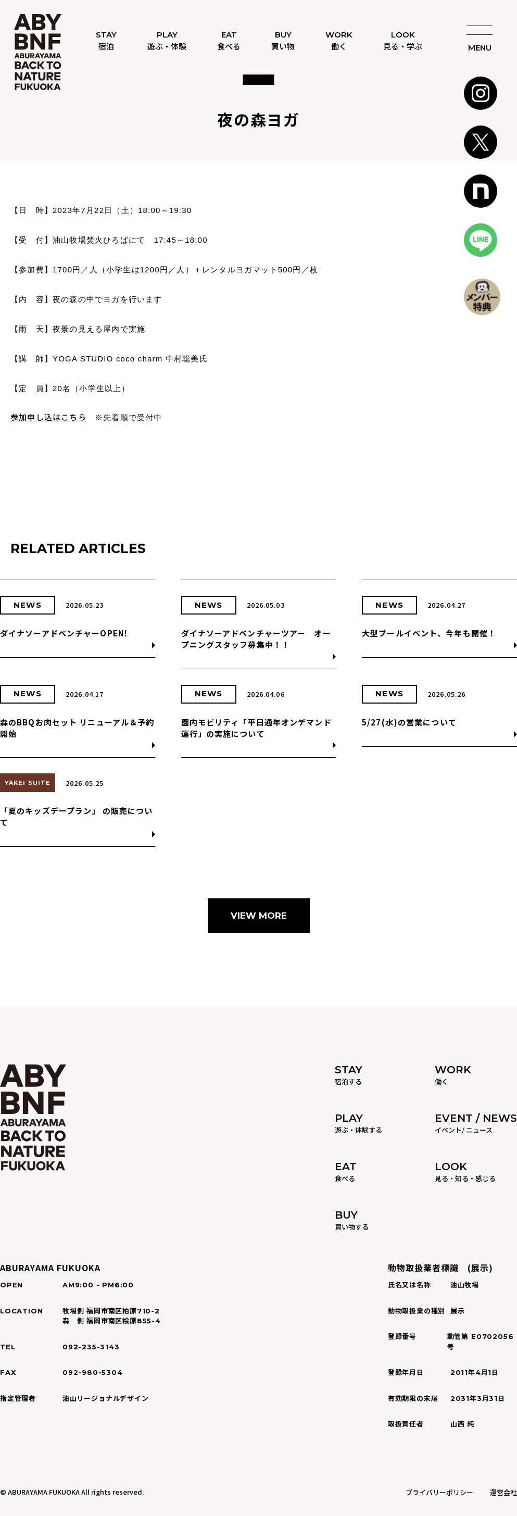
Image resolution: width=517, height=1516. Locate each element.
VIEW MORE (259, 915)
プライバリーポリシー (439, 1492)
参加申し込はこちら (48, 416)
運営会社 (503, 1492)
